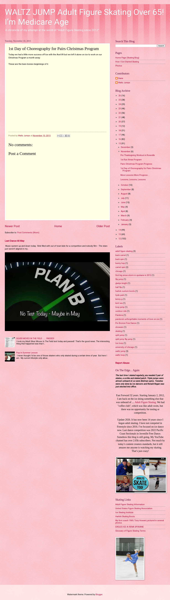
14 (120, 230)
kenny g (118, 299)
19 (120, 126)
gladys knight (121, 283)
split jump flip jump (123, 339)
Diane (120, 78)
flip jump (119, 279)
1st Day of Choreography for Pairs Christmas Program (141, 169)
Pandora (119, 315)
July (123, 198)
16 (120, 139)
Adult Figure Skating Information (130, 504)
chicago (119, 271)
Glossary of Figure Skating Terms (130, 531)
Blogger (99, 594)
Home (58, 226)
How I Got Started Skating (127, 61)
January (125, 224)
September (126, 189)
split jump (119, 335)
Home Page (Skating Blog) (127, 57)
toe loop (119, 343)
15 (120, 143)
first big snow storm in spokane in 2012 (133, 275)
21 (120, 117)
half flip (118, 287)
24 (120, 104)
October (125, 185)
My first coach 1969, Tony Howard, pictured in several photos (139, 521)
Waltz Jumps (124, 82)
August (124, 193)
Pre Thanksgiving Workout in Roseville (138, 155)
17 (120, 135)
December (126, 147)
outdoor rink (120, 311)
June (123, 202)
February (125, 220)
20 (120, 121)
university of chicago (124, 347)
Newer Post (12, 226)
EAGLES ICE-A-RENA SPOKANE (129, 527)
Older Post (103, 226)
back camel (120, 255)
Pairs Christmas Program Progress (136, 164)
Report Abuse (122, 363)
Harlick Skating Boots (125, 516)
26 (120, 95)
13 (120, 234)
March (124, 215)
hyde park (119, 295)
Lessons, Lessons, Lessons (133, 179)
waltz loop (120, 355)
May (123, 207)
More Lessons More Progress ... (135, 175)
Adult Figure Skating (145, 402)
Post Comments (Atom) (28, 232)
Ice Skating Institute (124, 512)
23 (120, 108)
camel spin (120, 267)
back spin (119, 259)
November (126, 151)
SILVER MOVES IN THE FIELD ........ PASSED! (35, 338)
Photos (118, 65)
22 (120, 113)
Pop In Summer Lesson (27, 352)
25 (120, 100)
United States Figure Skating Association (133, 508)
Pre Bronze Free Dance (125, 323)
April (123, 211)
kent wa (118, 303)
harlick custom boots (125, 291)
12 (120, 238)
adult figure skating (124, 251)
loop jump (119, 307)
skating (118, 331)
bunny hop (120, 263)
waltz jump (120, 351)
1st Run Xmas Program (131, 159)
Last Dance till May (14, 240)
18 (120, 130)
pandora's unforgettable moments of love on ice (137, 319)
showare (119, 327)
